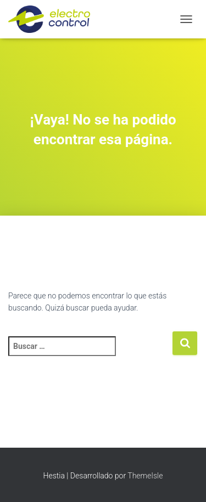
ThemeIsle (145, 475)
